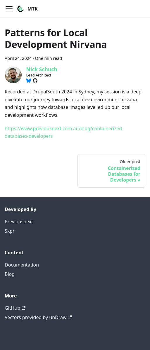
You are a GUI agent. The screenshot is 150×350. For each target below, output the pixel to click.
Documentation (22, 265)
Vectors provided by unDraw (38, 317)
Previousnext (19, 221)
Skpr (10, 231)
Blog (10, 274)
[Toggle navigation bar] (9, 8)
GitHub (15, 308)
